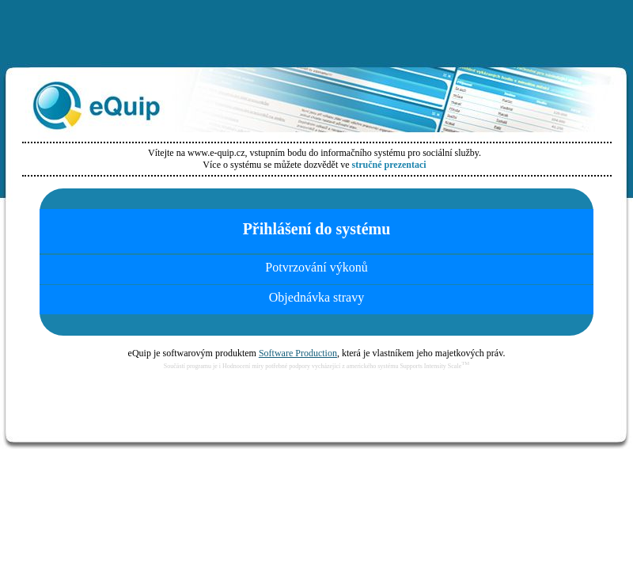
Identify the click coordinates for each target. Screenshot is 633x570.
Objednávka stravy (316, 297)
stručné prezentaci (389, 164)
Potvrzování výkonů (316, 267)
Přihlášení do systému (317, 229)
